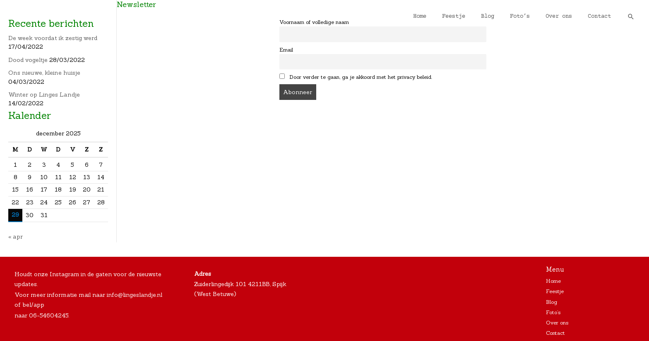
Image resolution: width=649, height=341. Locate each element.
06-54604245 (49, 314)
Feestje (472, 16)
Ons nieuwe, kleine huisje (43, 72)
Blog (502, 16)
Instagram (64, 273)
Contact (601, 16)
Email (286, 49)
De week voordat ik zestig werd (52, 38)
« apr (15, 236)
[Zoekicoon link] (631, 16)
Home (442, 16)
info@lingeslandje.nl (134, 294)
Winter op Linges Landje (43, 94)
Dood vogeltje (28, 60)
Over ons (565, 16)
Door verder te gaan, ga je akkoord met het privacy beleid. (355, 76)
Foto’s (530, 16)
